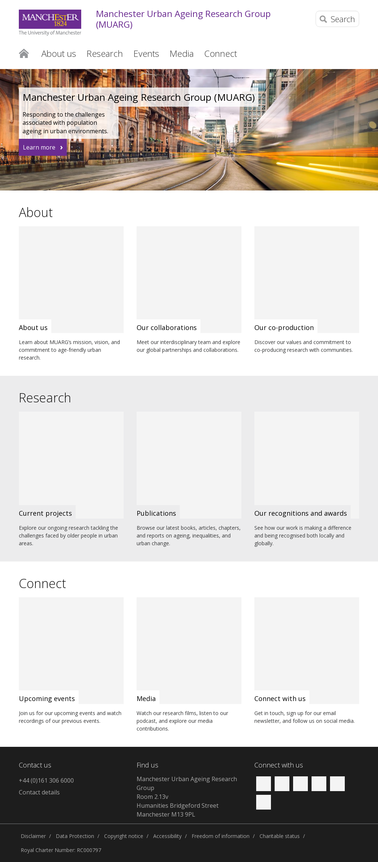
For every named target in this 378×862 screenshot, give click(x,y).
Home (24, 52)
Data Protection (75, 835)
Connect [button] (220, 53)
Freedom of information (221, 835)
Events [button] (146, 53)
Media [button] (181, 53)
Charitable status (280, 835)
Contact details (39, 792)
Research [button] (104, 53)
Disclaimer (33, 835)
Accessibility (167, 835)
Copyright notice (123, 835)
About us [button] (58, 53)
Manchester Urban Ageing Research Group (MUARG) (183, 19)
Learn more (39, 147)
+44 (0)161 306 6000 (46, 780)
